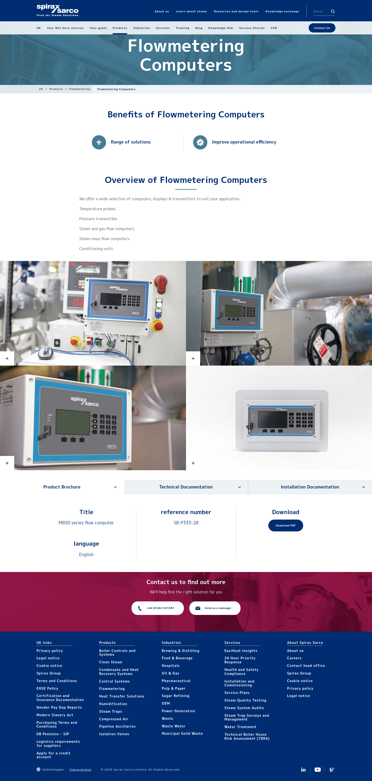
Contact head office (306, 665)
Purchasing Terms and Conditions (57, 724)
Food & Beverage (177, 658)
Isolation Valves (114, 734)
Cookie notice (49, 665)
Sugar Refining (176, 695)
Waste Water (174, 726)
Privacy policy (50, 650)
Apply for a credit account (53, 755)
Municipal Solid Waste (182, 733)
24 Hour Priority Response (240, 660)
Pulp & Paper (174, 688)
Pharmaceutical (176, 681)
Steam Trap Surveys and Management (246, 717)
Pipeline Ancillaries (117, 726)
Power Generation (178, 711)
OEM (166, 703)
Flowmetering (79, 89)
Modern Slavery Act (55, 715)
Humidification (113, 704)
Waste (167, 718)
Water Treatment (240, 727)
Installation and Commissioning (239, 683)
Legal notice (48, 658)
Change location (80, 769)
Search (333, 11)
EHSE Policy (47, 688)
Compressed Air (114, 719)
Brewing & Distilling (181, 650)
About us (295, 650)
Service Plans (237, 692)
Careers (294, 658)
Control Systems (114, 681)
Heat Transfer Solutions (121, 696)
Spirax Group (49, 673)
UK (41, 89)
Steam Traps (110, 711)
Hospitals (171, 665)
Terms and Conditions (57, 681)
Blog (331, 769)
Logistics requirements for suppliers (58, 743)
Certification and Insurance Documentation (60, 697)
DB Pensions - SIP (53, 734)
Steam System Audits (244, 708)
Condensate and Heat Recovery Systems (119, 671)
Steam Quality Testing (245, 700)
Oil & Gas (170, 673)
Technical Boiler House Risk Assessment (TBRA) (247, 736)
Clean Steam (110, 662)
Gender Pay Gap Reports (59, 707)
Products (56, 89)
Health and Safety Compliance (241, 671)
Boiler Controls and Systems (117, 652)
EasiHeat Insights (241, 650)
